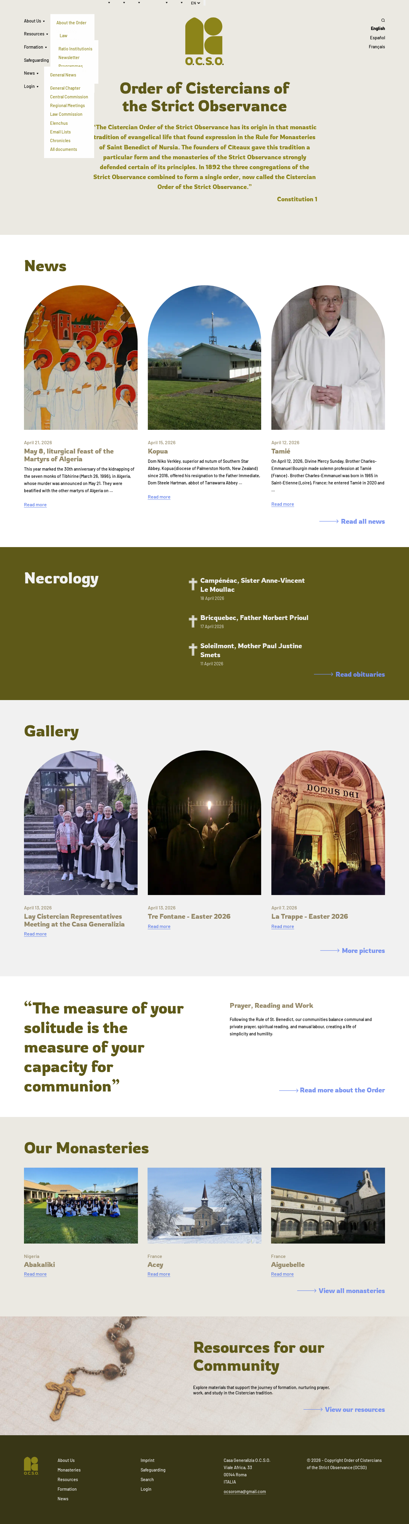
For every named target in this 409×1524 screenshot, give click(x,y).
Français (377, 46)
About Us (32, 20)
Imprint (147, 1460)
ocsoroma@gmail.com (245, 1491)
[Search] (377, 20)
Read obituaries (349, 674)
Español (377, 37)
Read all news (352, 521)
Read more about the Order (332, 1090)
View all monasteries (341, 1290)
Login (29, 86)
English (378, 28)
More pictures (352, 950)
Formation (33, 46)
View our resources (344, 1409)
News (29, 73)
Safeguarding (36, 60)
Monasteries (69, 1469)
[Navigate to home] (31, 1466)
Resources (34, 33)
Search (147, 1479)
